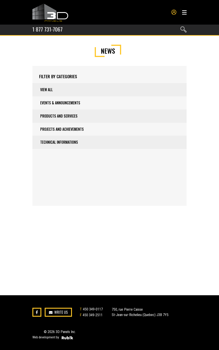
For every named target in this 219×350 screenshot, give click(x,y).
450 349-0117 (93, 309)
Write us (58, 312)
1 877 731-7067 (47, 29)
